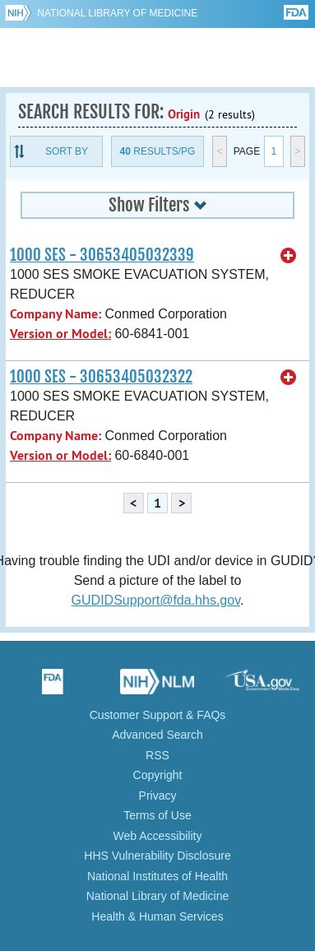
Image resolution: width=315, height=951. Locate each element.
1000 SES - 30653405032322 (101, 377)
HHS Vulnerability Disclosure (157, 855)
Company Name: (55, 313)
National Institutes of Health (157, 876)
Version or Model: (60, 333)
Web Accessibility (157, 835)
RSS (157, 755)
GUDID (157, 57)
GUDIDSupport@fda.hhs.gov (156, 600)
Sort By (66, 151)
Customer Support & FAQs (158, 714)
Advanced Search (157, 734)
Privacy (158, 795)
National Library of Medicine (117, 13)
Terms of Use (157, 815)
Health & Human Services (157, 916)
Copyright (158, 775)
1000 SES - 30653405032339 (102, 255)
